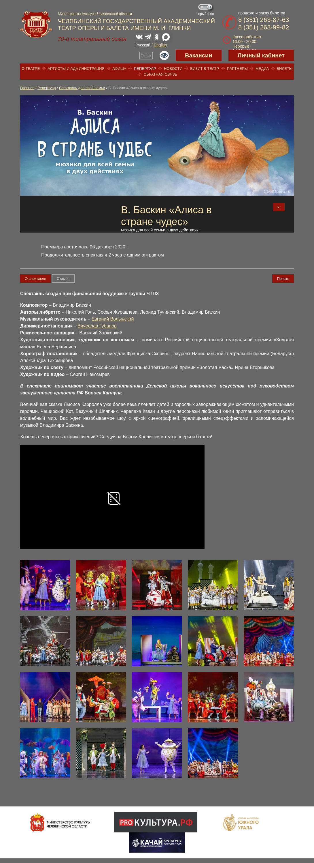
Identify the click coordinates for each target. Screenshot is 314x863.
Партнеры (237, 68)
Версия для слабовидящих (164, 55)
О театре (31, 68)
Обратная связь (160, 74)
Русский (142, 45)
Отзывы (63, 278)
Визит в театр (204, 68)
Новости (173, 68)
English (160, 45)
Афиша (119, 68)
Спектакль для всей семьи (82, 88)
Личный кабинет (261, 55)
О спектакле (35, 278)
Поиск (146, 55)
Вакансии (198, 55)
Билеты (285, 68)
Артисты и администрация (76, 68)
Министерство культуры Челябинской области (95, 14)
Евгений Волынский (113, 319)
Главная (27, 88)
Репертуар (145, 68)
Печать (283, 278)
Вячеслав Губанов (96, 325)
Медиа (262, 68)
